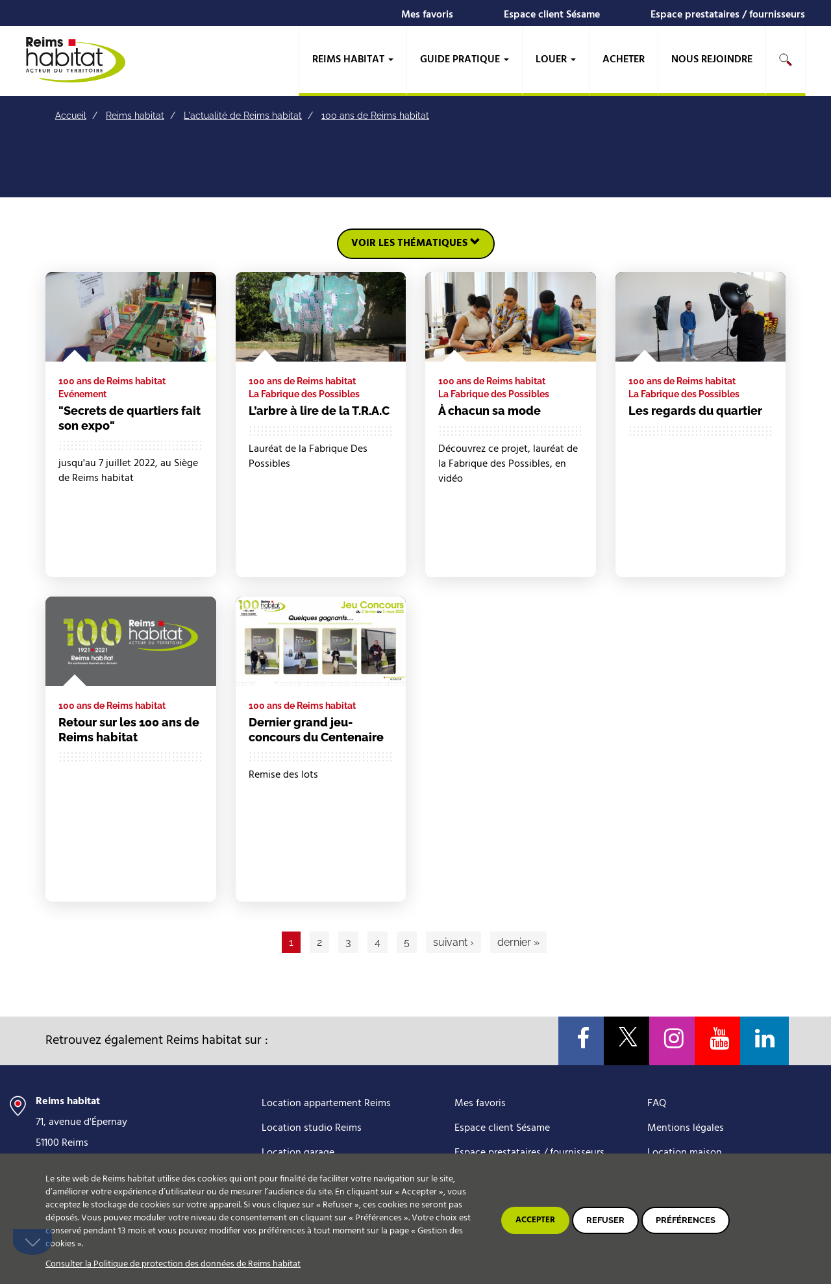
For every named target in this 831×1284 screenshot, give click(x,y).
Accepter (535, 1220)
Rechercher (785, 60)
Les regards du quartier (695, 410)
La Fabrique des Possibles (304, 394)
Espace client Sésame (552, 14)
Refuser (605, 1220)
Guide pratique (464, 59)
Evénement (82, 394)
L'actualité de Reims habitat (243, 115)
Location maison (684, 1152)
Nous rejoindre (711, 59)
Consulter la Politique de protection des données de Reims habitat (173, 1264)
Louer (556, 59)
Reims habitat (352, 59)
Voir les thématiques (415, 243)
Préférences (685, 1220)
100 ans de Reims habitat (375, 115)
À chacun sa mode (489, 410)
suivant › (453, 942)
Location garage (298, 1152)
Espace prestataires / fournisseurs (728, 14)
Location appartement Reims (326, 1103)
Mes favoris (427, 14)
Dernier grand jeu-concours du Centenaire (316, 729)
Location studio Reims (312, 1128)
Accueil (70, 115)
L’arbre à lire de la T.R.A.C (319, 410)
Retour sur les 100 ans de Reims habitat (128, 729)
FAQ (656, 1103)
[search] (785, 61)
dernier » (518, 942)
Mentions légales (685, 1128)
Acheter (623, 59)
